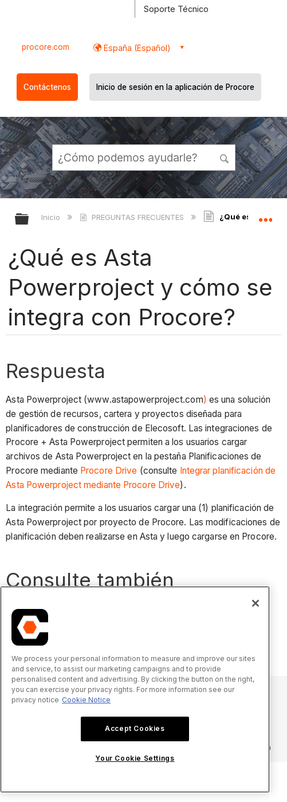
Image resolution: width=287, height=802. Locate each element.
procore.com (45, 47)
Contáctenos (47, 87)
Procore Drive (108, 470)
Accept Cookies (134, 728)
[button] (224, 157)
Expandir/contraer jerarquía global (29, 219)
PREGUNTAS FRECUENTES (133, 217)
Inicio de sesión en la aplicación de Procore (175, 87)
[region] (135, 689)
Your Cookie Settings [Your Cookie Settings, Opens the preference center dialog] (134, 758)
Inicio (51, 217)
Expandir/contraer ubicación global (265, 215)
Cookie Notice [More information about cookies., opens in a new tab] (86, 699)
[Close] (255, 603)
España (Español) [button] (136, 48)
